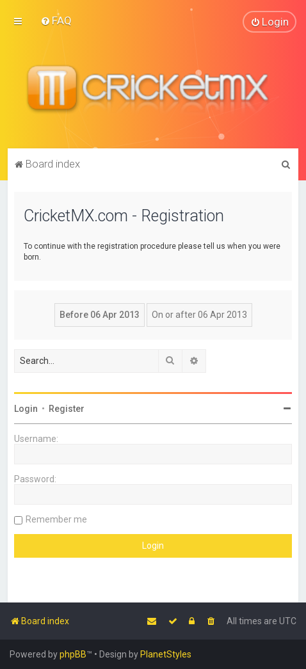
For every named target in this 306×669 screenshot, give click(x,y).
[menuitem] (56, 20)
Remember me (56, 519)
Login (26, 408)
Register (67, 408)
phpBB (73, 654)
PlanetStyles (165, 654)
